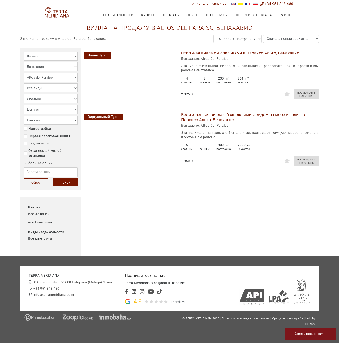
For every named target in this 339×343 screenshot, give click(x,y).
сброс (36, 182)
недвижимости (118, 15)
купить (148, 15)
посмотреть (306, 94)
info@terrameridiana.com (53, 295)
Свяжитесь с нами (310, 334)
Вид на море (36, 143)
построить (216, 15)
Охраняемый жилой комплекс (43, 153)
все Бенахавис (40, 222)
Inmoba (310, 323)
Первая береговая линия (47, 136)
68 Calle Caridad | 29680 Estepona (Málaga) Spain (72, 282)
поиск (65, 182)
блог (206, 3)
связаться (220, 3)
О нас (196, 3)
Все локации (38, 214)
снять (192, 15)
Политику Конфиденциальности (245, 318)
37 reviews (178, 301)
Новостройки (37, 129)
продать (171, 15)
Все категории (40, 238)
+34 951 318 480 (276, 4)
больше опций (39, 163)
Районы (287, 15)
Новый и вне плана (253, 15)
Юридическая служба (287, 318)
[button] (169, 75)
